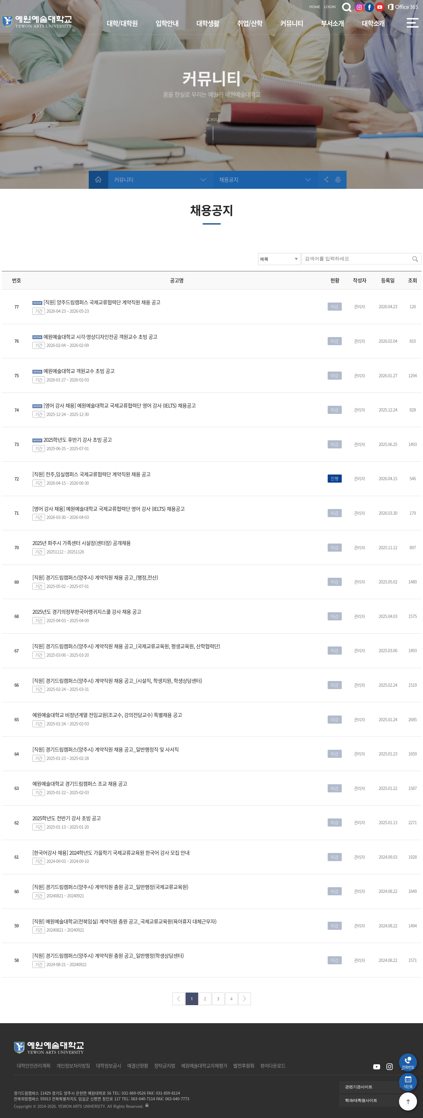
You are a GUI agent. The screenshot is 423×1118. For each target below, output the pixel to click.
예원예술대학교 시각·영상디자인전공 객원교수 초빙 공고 (100, 336)
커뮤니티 (291, 23)
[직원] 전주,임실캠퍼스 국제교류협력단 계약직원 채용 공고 (91, 474)
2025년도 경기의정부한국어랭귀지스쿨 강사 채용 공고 (86, 611)
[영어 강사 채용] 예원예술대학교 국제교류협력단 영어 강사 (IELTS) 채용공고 (119, 405)
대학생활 (207, 23)
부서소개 (332, 23)
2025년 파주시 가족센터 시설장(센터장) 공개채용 (81, 543)
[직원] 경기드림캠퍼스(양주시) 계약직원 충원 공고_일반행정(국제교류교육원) (110, 886)
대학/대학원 (122, 23)
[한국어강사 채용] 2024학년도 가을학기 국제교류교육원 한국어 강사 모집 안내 (110, 852)
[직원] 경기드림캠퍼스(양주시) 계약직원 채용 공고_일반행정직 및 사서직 (105, 749)
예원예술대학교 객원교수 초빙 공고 (79, 371)
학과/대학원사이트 (361, 1100)
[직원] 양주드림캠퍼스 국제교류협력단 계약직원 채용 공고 (101, 302)
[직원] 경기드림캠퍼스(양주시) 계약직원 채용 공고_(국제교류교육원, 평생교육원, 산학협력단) (126, 646)
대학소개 (373, 23)
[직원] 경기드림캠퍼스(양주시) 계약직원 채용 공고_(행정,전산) (95, 577)
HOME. (315, 7)
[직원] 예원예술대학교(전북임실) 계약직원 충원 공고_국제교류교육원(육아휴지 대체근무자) (124, 921)
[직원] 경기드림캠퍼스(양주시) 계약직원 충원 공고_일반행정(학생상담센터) (108, 955)
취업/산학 (249, 23)
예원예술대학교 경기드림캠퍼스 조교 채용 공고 (79, 783)
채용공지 (228, 180)
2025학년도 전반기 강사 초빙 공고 (66, 818)
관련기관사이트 (358, 1087)
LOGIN (330, 7)
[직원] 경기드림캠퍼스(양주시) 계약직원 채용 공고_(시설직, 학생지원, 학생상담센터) (117, 680)
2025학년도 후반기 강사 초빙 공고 (77, 439)
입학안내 (167, 23)
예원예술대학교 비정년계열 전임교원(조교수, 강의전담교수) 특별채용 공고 (107, 715)
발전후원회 (243, 1065)
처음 (178, 999)
